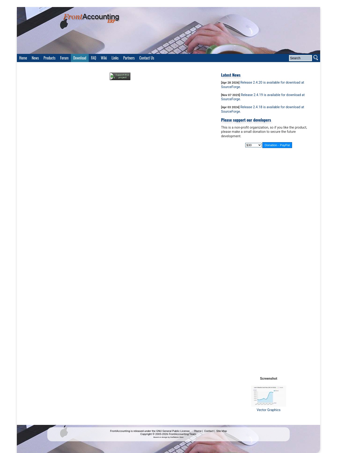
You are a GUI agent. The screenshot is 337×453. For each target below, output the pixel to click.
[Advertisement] (120, 97)
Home (197, 431)
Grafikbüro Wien (176, 437)
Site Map (221, 431)
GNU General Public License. (173, 431)
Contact (209, 431)
